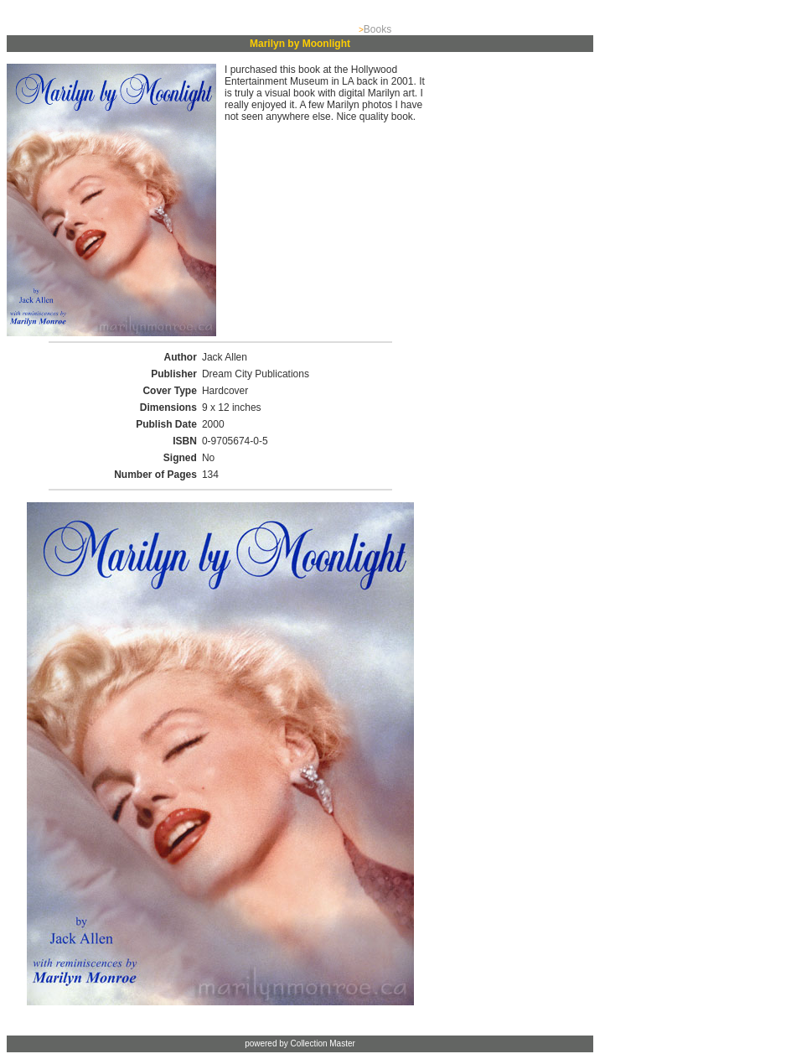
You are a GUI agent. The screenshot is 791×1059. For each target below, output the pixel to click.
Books (377, 29)
